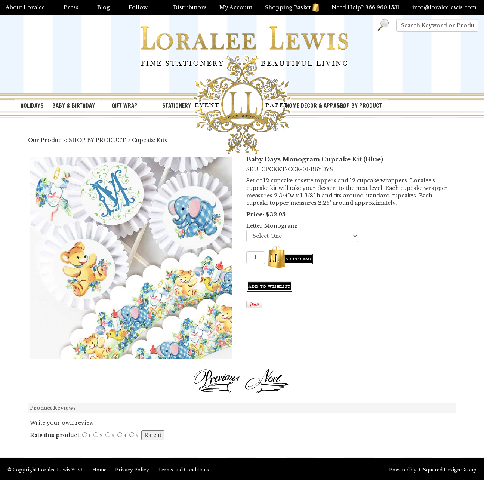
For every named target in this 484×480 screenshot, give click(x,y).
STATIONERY (176, 106)
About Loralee (25, 7)
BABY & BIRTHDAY (73, 106)
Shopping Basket (292, 7)
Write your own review (62, 422)
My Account (235, 7)
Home (99, 470)
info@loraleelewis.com (444, 7)
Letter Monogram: (272, 225)
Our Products (47, 140)
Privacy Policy (132, 470)
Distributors (190, 7)
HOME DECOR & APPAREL (308, 106)
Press (71, 7)
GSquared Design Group (448, 470)
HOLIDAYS (32, 106)
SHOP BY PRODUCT (359, 106)
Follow (138, 7)
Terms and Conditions (183, 470)
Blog (103, 7)
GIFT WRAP (125, 106)
